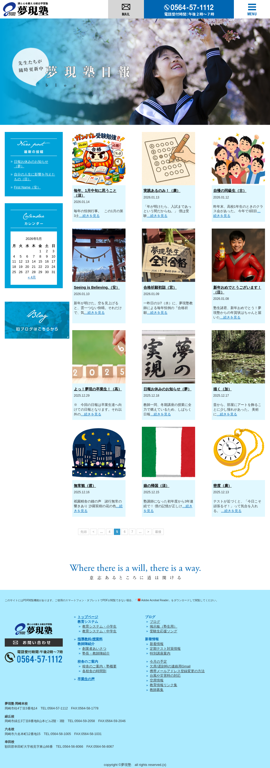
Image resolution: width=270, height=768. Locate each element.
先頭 (83, 532)
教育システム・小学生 (99, 626)
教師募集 (156, 690)
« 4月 (32, 277)
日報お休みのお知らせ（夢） (167, 389)
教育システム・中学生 (99, 631)
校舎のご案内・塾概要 (99, 666)
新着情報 (156, 644)
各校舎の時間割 (94, 671)
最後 (158, 532)
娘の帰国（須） (156, 485)
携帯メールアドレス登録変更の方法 (177, 671)
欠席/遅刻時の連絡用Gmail (170, 666)
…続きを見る (89, 216)
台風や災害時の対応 (165, 675)
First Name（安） (27, 187)
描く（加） (222, 389)
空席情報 (156, 680)
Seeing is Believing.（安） (97, 287)
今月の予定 (158, 661)
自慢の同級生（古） (230, 190)
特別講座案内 (160, 653)
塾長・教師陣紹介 (96, 653)
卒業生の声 (86, 679)
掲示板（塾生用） (163, 626)
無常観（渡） (85, 485)
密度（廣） (222, 485)
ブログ (155, 622)
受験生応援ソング (163, 631)
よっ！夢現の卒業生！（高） (98, 389)
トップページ (88, 617)
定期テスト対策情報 (165, 649)
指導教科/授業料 (90, 639)
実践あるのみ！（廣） (161, 190)
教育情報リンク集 (163, 685)
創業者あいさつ (94, 649)
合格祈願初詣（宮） (160, 287)
